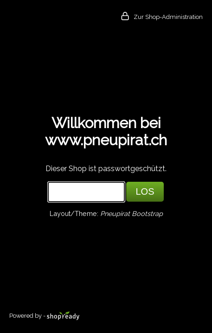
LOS (144, 191)
